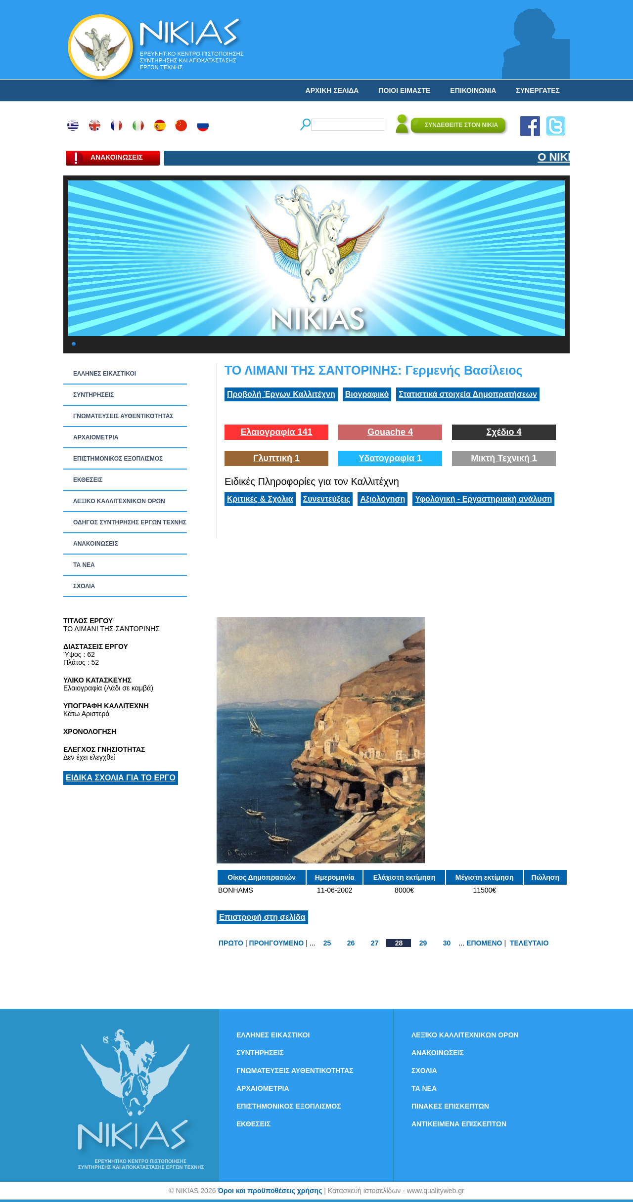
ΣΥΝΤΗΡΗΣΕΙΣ (93, 394)
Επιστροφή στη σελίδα (262, 917)
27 (375, 943)
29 (423, 943)
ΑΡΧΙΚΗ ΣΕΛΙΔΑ (332, 90)
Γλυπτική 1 (276, 458)
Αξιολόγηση (382, 499)
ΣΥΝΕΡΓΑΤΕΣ (538, 90)
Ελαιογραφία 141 (276, 432)
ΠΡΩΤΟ (231, 943)
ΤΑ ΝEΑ (84, 564)
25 (327, 943)
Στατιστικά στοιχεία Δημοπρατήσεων (468, 394)
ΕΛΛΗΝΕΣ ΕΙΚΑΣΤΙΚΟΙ (104, 373)
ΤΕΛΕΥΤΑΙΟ (529, 943)
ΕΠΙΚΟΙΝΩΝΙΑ (473, 90)
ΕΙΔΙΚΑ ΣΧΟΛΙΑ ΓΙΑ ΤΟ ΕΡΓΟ (121, 777)
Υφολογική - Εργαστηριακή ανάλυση (483, 499)
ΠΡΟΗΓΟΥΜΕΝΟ (276, 943)
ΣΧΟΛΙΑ (84, 586)
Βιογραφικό (367, 394)
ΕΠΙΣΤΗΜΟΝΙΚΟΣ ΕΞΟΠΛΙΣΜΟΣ (118, 458)
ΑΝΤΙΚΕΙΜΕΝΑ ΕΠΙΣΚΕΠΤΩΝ (458, 1124)
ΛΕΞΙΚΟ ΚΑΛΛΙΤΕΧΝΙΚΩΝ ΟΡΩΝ (119, 501)
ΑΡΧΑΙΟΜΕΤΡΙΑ (95, 437)
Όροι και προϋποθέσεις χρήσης (270, 1191)
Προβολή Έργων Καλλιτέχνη (281, 394)
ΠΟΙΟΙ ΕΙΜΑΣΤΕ (404, 90)
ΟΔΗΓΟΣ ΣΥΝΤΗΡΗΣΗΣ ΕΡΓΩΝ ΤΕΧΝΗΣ (129, 522)
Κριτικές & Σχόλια (260, 499)
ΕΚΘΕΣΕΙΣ (87, 479)
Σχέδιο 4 (503, 432)
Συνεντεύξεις (327, 499)
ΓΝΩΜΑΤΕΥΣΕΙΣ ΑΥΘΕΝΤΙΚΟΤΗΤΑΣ (123, 416)
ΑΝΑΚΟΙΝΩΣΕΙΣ (95, 543)
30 (447, 943)
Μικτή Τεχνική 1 (504, 458)
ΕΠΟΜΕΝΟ (484, 943)
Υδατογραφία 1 (390, 458)
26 (351, 943)
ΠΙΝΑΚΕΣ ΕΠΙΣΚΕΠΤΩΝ (450, 1106)
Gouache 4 (390, 432)
